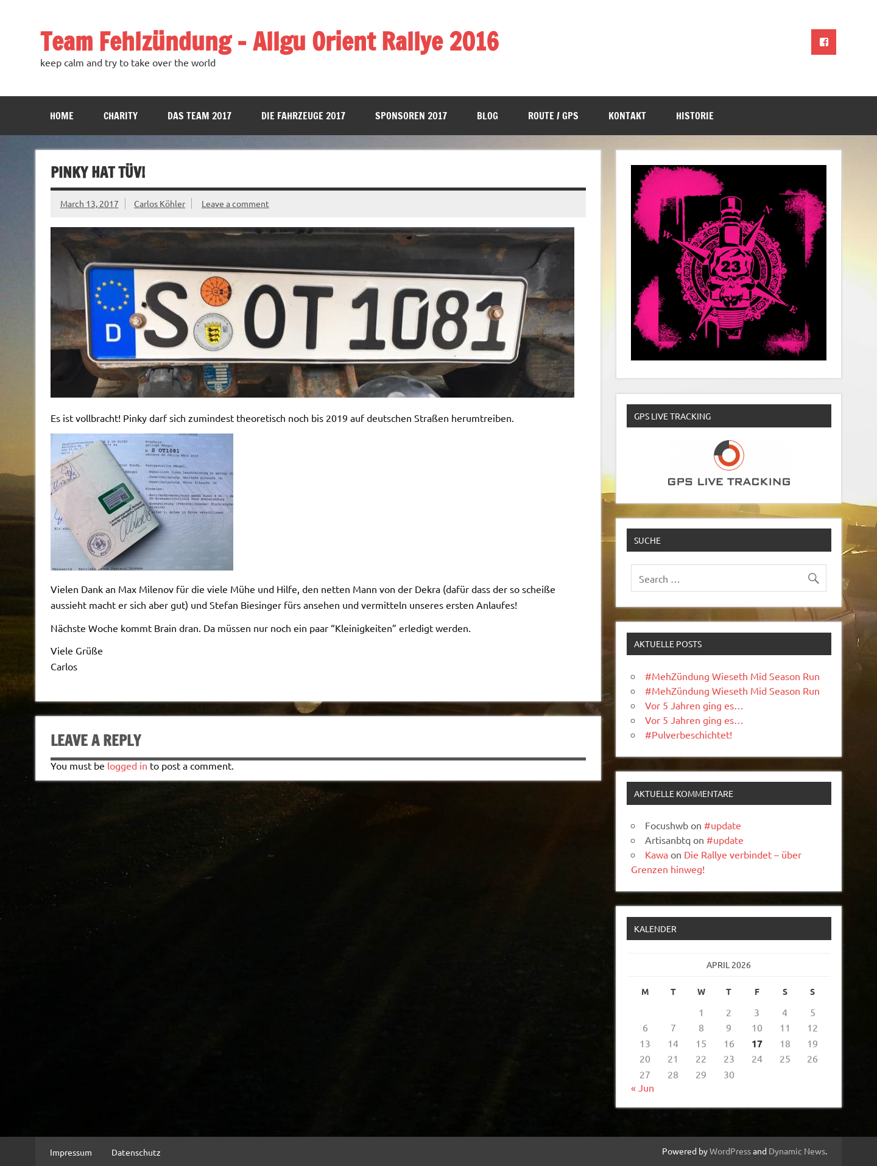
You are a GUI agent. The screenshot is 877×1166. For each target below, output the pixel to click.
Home (62, 115)
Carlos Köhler (159, 203)
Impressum (71, 1152)
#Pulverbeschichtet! (688, 734)
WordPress (730, 1150)
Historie (695, 115)
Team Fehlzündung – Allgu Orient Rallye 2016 (269, 41)
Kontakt (627, 115)
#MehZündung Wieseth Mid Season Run (732, 676)
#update (722, 825)
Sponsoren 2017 (411, 115)
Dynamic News (797, 1150)
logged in (127, 765)
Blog (487, 115)
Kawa (656, 854)
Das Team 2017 (199, 115)
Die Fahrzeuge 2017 (303, 115)
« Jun (642, 1087)
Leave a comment (235, 203)
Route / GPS (553, 115)
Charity (121, 115)
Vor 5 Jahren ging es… (694, 705)
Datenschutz (136, 1152)
